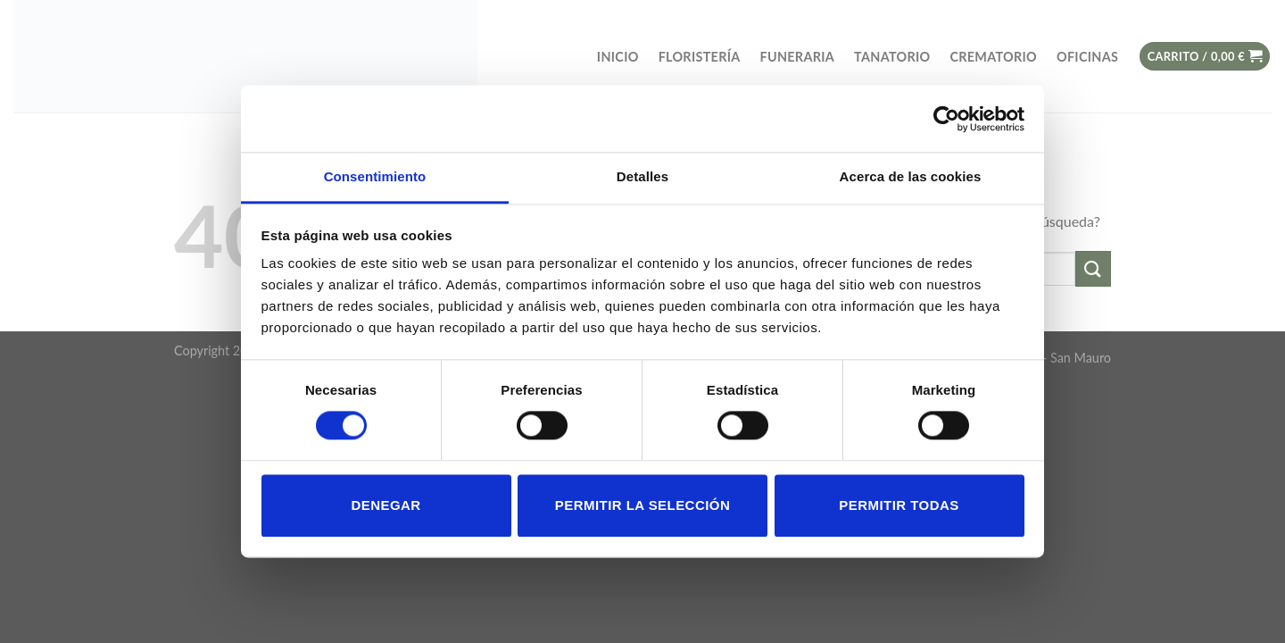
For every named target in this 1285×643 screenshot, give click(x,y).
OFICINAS (1087, 56)
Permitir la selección (642, 505)
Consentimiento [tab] (375, 176)
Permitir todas (898, 505)
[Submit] (1093, 268)
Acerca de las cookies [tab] (911, 176)
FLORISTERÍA (700, 56)
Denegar (385, 505)
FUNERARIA (797, 56)
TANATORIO (892, 56)
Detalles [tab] (642, 176)
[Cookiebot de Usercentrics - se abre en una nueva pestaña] (946, 118)
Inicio (618, 56)
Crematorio (993, 56)
